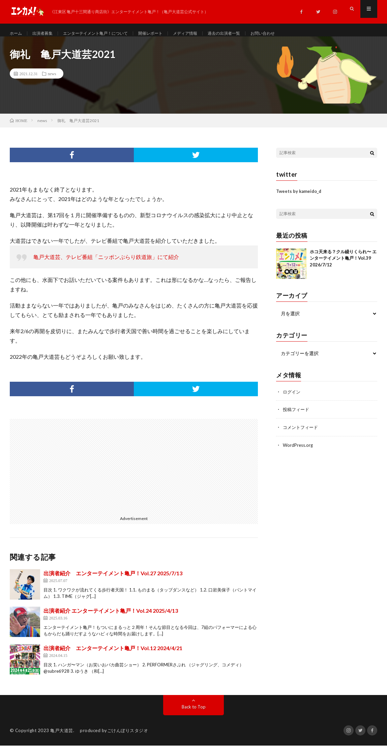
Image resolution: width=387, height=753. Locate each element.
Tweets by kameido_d (298, 198)
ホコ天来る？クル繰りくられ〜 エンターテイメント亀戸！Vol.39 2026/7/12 (343, 265)
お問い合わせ (294, 33)
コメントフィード (302, 434)
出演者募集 (46, 33)
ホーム (17, 33)
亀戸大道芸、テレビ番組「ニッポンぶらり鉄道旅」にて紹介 (106, 264)
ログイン (292, 399)
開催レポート (168, 33)
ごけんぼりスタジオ (127, 738)
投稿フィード (297, 416)
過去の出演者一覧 (251, 33)
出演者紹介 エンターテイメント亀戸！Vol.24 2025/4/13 (110, 618)
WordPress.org (299, 451)
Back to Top (193, 714)
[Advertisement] (69, 473)
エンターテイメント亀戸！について (106, 33)
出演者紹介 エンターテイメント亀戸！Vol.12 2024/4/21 (112, 655)
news (52, 81)
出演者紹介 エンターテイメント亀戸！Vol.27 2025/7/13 (112, 580)
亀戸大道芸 (61, 738)
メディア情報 (207, 33)
